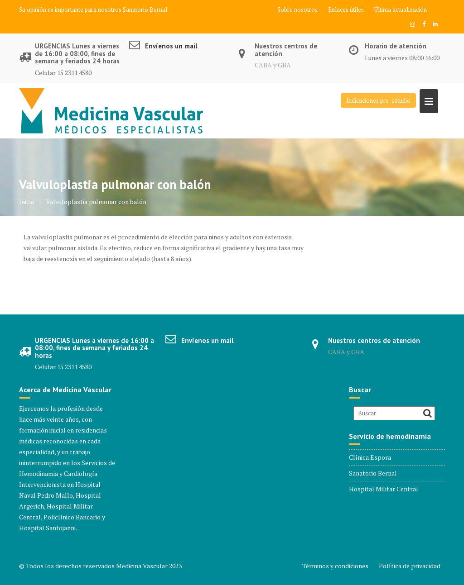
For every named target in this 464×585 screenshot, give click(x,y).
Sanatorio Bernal (145, 9)
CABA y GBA (273, 65)
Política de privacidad (409, 565)
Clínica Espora (370, 457)
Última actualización (400, 9)
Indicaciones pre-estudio (378, 100)
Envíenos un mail (171, 46)
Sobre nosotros (297, 9)
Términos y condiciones (335, 565)
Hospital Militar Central (383, 489)
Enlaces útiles (346, 9)
